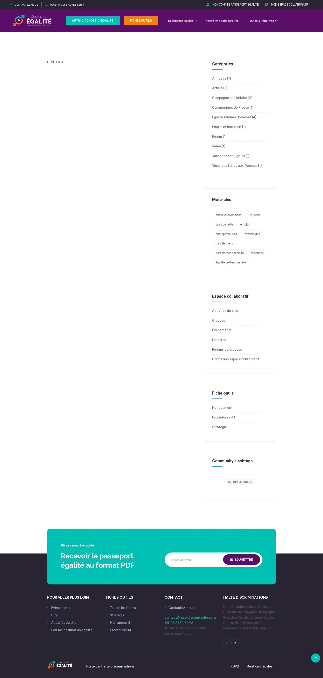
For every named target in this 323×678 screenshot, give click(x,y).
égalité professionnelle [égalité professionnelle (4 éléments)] (231, 262)
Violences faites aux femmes (234, 166)
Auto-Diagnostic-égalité (93, 20)
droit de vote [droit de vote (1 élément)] (224, 224)
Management (222, 408)
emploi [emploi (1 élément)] (244, 224)
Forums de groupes (227, 349)
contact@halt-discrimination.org (190, 617)
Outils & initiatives (264, 20)
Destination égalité (183, 20)
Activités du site (225, 311)
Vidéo (216, 146)
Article (217, 88)
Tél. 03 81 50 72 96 (179, 623)
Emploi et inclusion (226, 127)
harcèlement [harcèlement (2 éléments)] (224, 243)
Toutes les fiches (123, 608)
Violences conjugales (228, 156)
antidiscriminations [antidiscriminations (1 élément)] (228, 215)
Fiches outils (141, 20)
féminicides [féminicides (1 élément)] (252, 234)
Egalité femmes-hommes (231, 117)
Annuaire (219, 78)
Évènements (222, 330)
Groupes (218, 320)
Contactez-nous (181, 608)
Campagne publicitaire (229, 98)
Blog (54, 615)
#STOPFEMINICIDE (239, 481)
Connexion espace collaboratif (235, 359)
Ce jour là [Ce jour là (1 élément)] (255, 215)
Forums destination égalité (71, 630)
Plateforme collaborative (224, 20)
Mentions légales (260, 666)
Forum (217, 137)
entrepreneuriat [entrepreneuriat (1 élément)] (226, 234)
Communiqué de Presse (230, 107)
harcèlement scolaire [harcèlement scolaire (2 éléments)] (230, 253)
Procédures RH (223, 417)
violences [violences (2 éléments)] (257, 253)
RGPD (235, 666)
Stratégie (219, 427)
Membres (219, 340)
